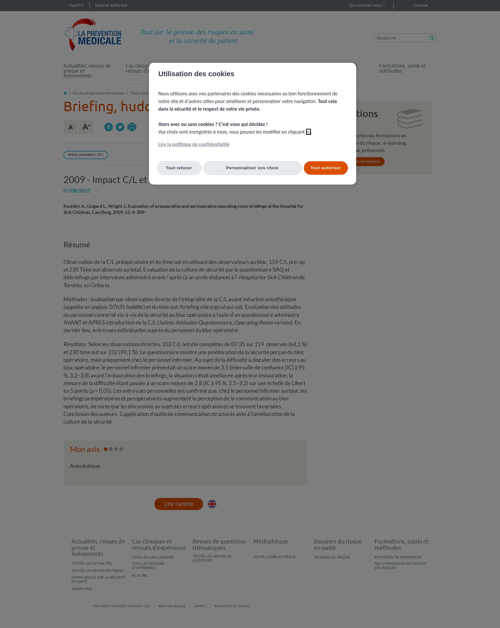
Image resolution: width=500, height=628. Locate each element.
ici (308, 132)
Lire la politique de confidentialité (194, 144)
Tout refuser (179, 167)
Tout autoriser (326, 167)
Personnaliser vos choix (252, 167)
